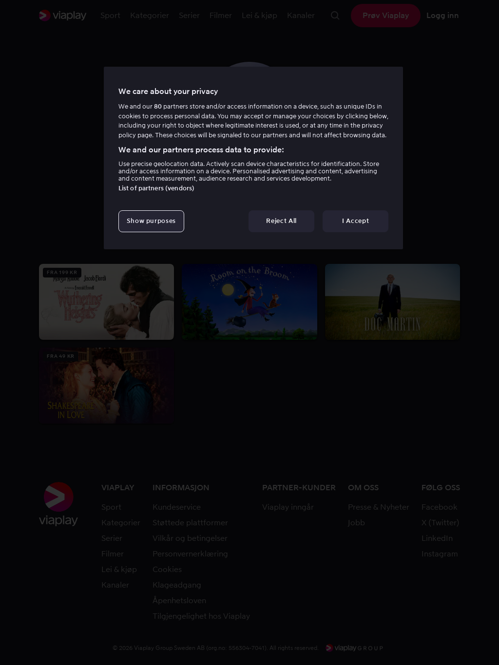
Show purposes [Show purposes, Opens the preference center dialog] (151, 220)
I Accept (355, 220)
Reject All (281, 220)
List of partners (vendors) (156, 188)
